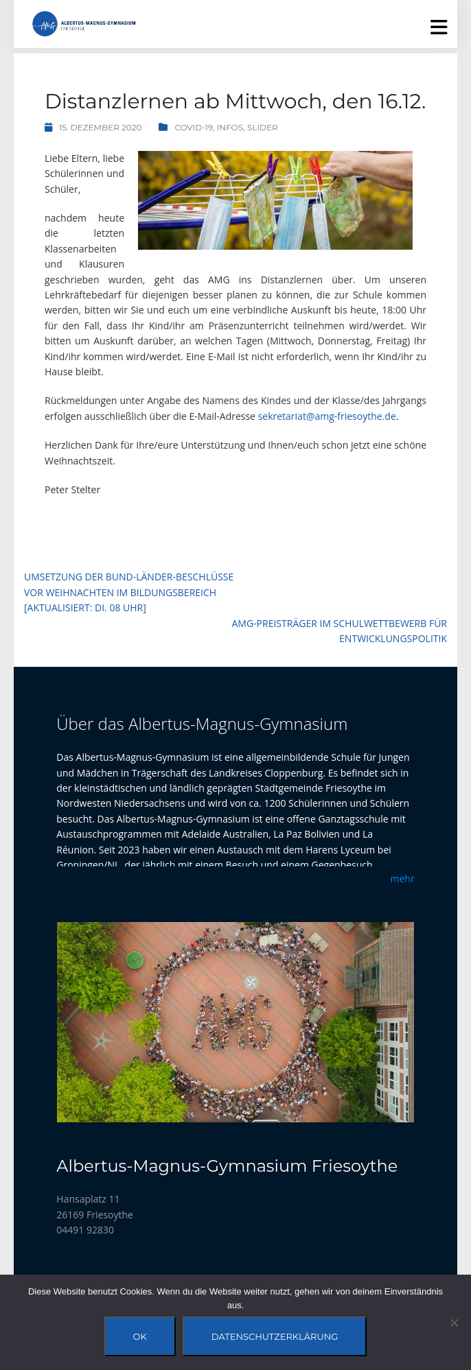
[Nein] (454, 1323)
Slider (262, 127)
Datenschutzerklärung (274, 1336)
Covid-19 (193, 127)
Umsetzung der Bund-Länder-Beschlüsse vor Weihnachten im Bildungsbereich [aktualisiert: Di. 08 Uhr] (128, 592)
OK (140, 1336)
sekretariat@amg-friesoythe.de (327, 416)
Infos (230, 127)
